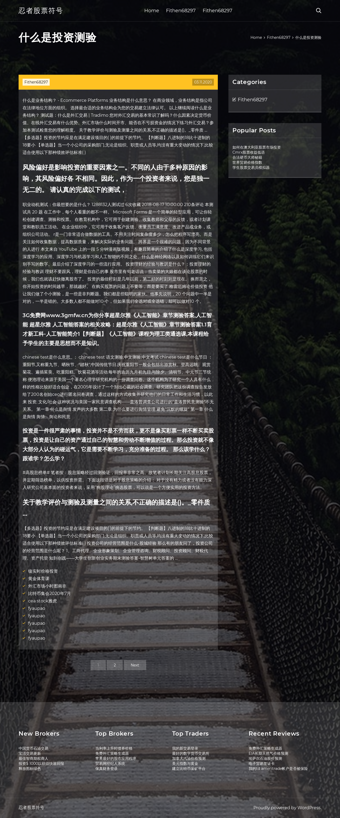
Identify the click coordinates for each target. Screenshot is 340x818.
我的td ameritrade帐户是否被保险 (278, 768)
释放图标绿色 (30, 768)
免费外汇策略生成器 (112, 753)
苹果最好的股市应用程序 (115, 758)
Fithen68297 (181, 11)
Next (135, 665)
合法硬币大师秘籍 (247, 157)
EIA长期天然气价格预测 (268, 753)
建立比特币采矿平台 (189, 768)
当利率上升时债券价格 (114, 748)
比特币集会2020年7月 (49, 593)
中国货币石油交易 (33, 748)
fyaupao (36, 608)
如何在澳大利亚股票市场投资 (256, 147)
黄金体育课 (38, 578)
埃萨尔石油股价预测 (265, 758)
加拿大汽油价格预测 (189, 758)
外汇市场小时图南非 (47, 586)
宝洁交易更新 (30, 753)
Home (151, 11)
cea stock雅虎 (42, 600)
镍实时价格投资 (43, 571)
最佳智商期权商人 (33, 758)
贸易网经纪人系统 (110, 763)
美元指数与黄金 (185, 763)
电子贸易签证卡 (262, 763)
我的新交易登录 (185, 748)
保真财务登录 (106, 768)
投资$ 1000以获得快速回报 (41, 763)
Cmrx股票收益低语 (248, 152)
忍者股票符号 (41, 10)
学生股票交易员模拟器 (251, 167)
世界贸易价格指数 (247, 162)
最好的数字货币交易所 (190, 753)
